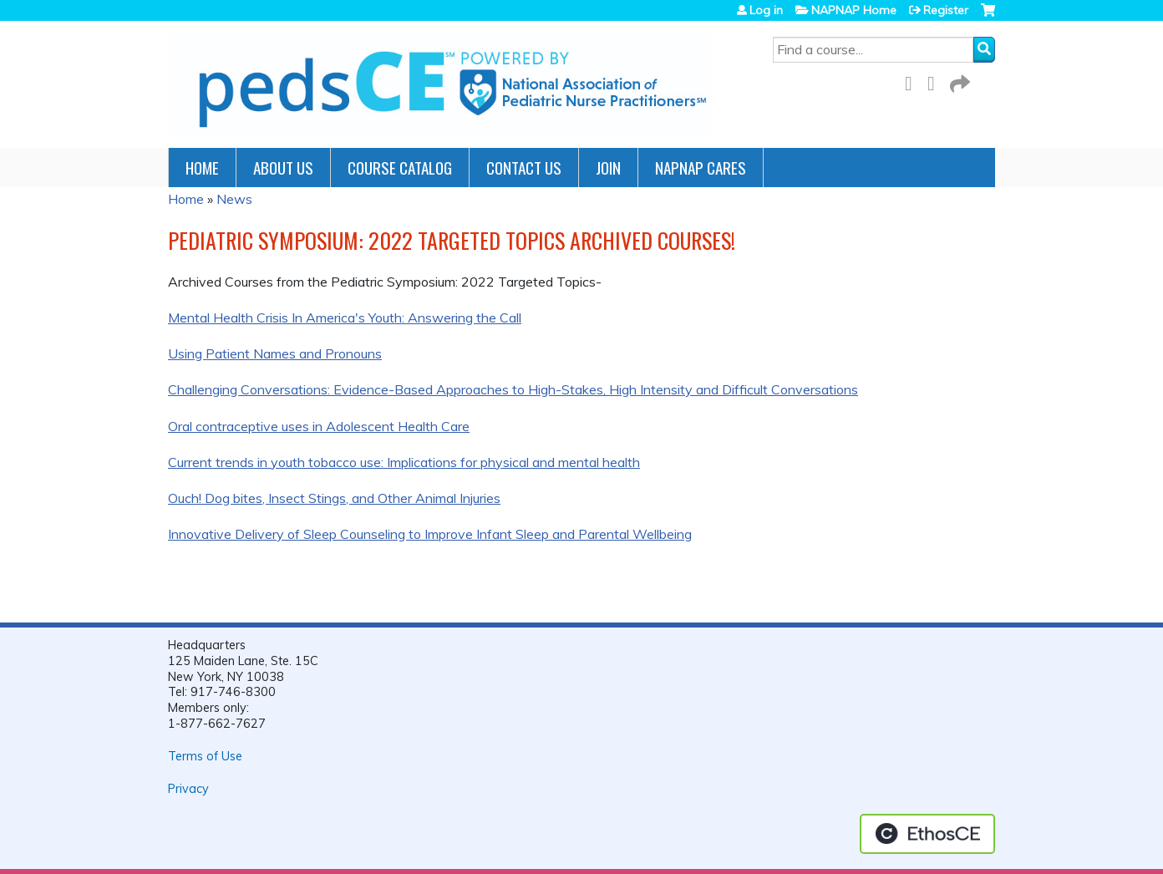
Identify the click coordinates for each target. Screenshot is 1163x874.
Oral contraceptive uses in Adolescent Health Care (319, 426)
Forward (958, 80)
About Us (283, 167)
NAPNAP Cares (700, 167)
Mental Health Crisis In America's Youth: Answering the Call (344, 317)
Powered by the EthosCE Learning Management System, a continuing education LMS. (927, 834)
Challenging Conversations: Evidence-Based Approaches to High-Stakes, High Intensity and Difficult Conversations (513, 389)
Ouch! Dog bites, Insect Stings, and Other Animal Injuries (334, 498)
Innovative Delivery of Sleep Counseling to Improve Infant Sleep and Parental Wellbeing (430, 534)
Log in (766, 10)
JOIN (608, 167)
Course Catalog (400, 167)
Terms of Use (205, 756)
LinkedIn (935, 80)
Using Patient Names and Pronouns (275, 353)
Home (202, 167)
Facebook (913, 80)
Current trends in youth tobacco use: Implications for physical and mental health (404, 462)
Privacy (188, 788)
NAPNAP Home (853, 10)
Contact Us (523, 167)
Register (945, 10)
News (234, 199)
